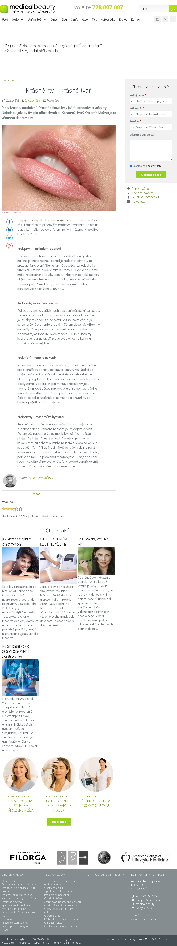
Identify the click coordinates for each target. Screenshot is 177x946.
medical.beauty (145, 904)
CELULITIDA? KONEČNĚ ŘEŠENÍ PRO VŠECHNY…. (54, 542)
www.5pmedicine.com (144, 919)
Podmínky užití (60, 942)
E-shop (123, 19)
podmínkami (155, 165)
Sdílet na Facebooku (145, 197)
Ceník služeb (140, 188)
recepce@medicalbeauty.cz (153, 900)
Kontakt (135, 19)
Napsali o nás (41, 942)
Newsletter (139, 201)
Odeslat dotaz (151, 175)
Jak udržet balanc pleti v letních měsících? (16, 542)
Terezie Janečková (33, 100)
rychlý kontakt (144, 908)
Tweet (36, 493)
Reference (24, 942)
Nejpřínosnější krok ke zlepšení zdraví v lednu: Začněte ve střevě (16, 651)
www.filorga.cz (140, 915)
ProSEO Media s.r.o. (160, 939)
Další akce (59, 822)
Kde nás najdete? (143, 193)
